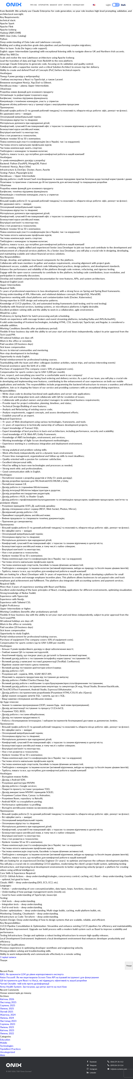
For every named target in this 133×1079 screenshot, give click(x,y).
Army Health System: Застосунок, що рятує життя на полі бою (33, 986)
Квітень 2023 (7, 1030)
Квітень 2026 (7, 999)
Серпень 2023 (7, 1024)
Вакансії (53, 5)
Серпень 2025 (7, 1005)
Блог (60, 5)
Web (2, 1055)
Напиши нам (78, 5)
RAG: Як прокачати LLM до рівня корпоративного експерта (32, 974)
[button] (114, 5)
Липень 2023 (7, 1027)
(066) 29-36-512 (115, 1062)
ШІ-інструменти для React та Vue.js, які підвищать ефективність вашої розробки (43, 980)
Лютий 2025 (6, 1011)
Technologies (6, 1045)
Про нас (33, 5)
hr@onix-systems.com (117, 1069)
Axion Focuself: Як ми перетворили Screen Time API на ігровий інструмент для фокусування (49, 977)
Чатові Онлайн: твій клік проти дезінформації (24, 983)
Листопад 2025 (8, 1002)
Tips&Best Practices (10, 1048)
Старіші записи (8, 957)
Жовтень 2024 (8, 1014)
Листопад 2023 (8, 1020)
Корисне (67, 5)
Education (5, 1039)
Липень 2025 (7, 1008)
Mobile (3, 1042)
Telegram (92, 1065)
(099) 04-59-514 (115, 1065)
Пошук (3, 960)
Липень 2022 (7, 1033)
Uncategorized (7, 1052)
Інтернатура (43, 5)
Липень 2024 (7, 1017)
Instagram (92, 1069)
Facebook (92, 1062)
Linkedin (91, 1072)
